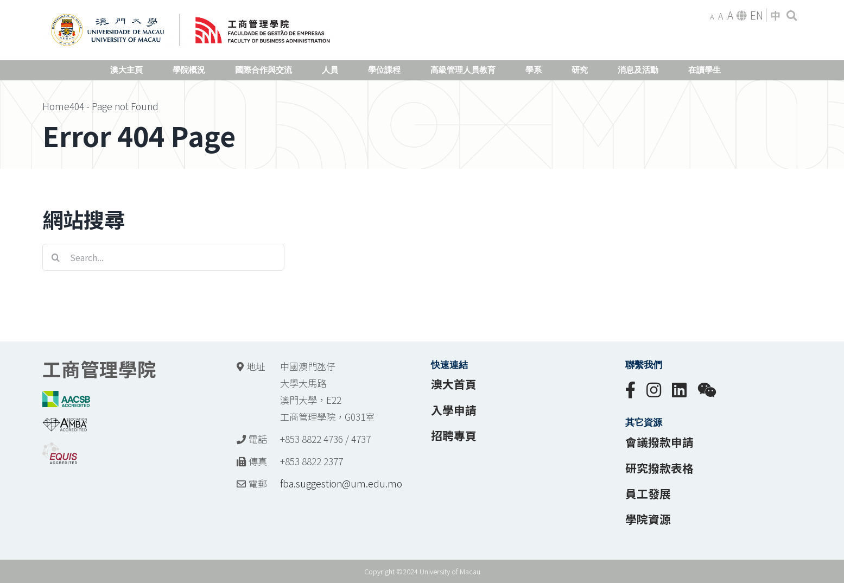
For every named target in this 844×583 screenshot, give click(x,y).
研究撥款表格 (659, 468)
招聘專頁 (454, 435)
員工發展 (648, 493)
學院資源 (648, 519)
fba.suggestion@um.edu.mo (341, 483)
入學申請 (454, 410)
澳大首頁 (454, 384)
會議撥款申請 (659, 442)
